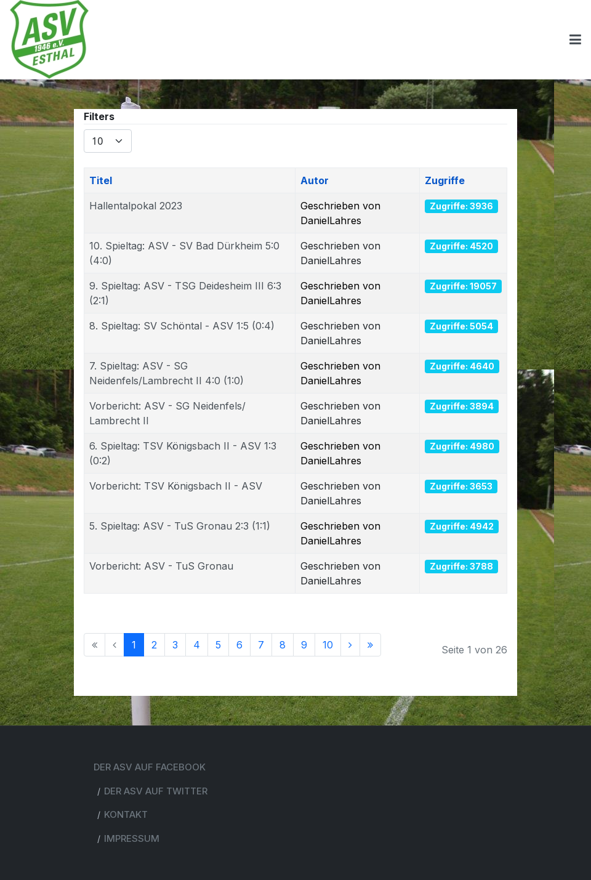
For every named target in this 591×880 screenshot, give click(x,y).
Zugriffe (445, 180)
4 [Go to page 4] (196, 645)
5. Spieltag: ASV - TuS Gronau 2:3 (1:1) (179, 526)
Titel (100, 180)
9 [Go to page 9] (304, 645)
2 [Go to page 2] (154, 645)
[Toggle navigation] (575, 39)
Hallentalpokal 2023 (135, 206)
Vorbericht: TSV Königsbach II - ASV (175, 486)
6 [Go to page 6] (239, 645)
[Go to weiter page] (350, 644)
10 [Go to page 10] (328, 645)
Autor (314, 180)
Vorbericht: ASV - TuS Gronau (161, 566)
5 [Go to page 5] (218, 645)
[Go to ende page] (370, 644)
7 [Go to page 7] (261, 645)
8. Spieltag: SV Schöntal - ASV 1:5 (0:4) (182, 326)
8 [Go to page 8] (282, 645)
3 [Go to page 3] (175, 645)
